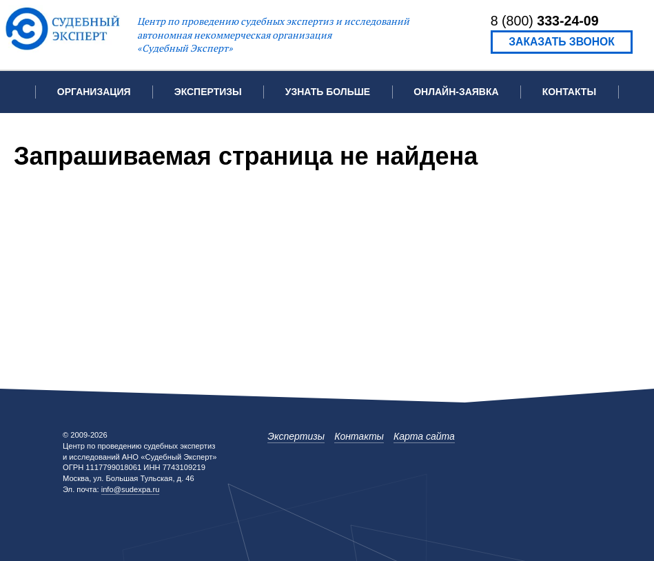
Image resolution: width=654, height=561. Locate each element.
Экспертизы (296, 436)
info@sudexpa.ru (130, 489)
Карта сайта (424, 436)
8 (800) (545, 20)
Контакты (569, 91)
